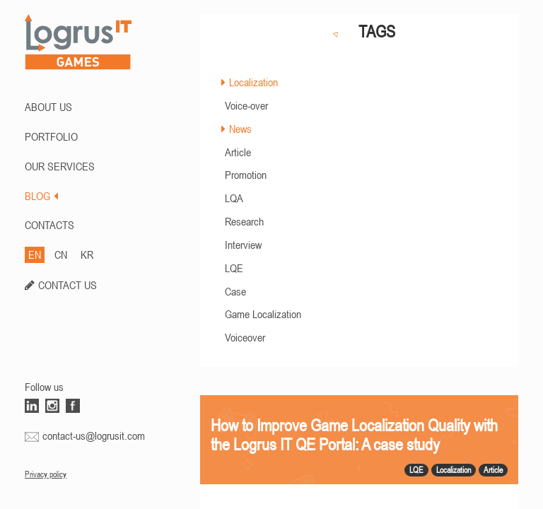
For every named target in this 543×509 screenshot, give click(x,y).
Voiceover (245, 337)
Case (235, 291)
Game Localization (263, 314)
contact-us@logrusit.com (93, 435)
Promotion (246, 174)
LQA (234, 198)
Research (244, 221)
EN (34, 254)
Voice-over (246, 105)
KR (87, 254)
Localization (253, 82)
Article (238, 152)
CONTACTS (49, 224)
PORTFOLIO (51, 136)
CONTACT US (67, 285)
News (240, 128)
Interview (243, 244)
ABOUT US (48, 106)
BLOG (41, 195)
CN (60, 254)
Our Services (60, 166)
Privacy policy (45, 474)
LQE (234, 268)
